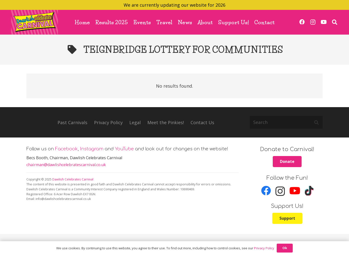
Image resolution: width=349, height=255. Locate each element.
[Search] (286, 122)
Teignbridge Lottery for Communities (183, 49)
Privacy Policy (108, 122)
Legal (135, 122)
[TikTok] (309, 191)
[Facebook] (302, 22)
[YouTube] (323, 22)
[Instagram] (313, 22)
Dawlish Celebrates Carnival (72, 179)
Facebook (66, 148)
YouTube (124, 148)
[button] (335, 22)
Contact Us (202, 122)
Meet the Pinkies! (165, 122)
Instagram (91, 148)
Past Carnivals (72, 122)
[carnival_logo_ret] (34, 22)
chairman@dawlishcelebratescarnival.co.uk (66, 164)
